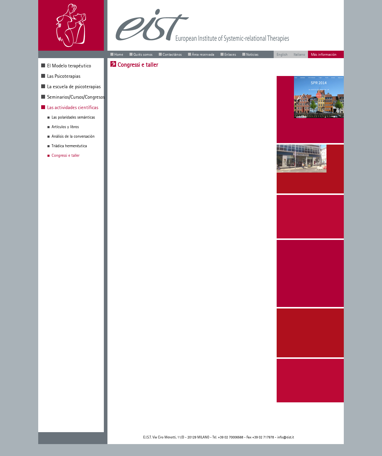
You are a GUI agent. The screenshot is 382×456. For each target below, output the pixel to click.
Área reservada (203, 54)
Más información (324, 54)
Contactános (172, 54)
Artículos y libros (65, 126)
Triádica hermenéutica (69, 145)
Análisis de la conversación (73, 136)
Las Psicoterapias (63, 76)
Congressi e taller (65, 155)
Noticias (252, 54)
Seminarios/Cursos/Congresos (76, 97)
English (282, 54)
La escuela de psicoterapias (74, 86)
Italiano (299, 54)
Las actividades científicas (72, 107)
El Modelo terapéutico (69, 66)
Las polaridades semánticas (73, 117)
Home (118, 54)
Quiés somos (143, 54)
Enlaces (230, 54)
